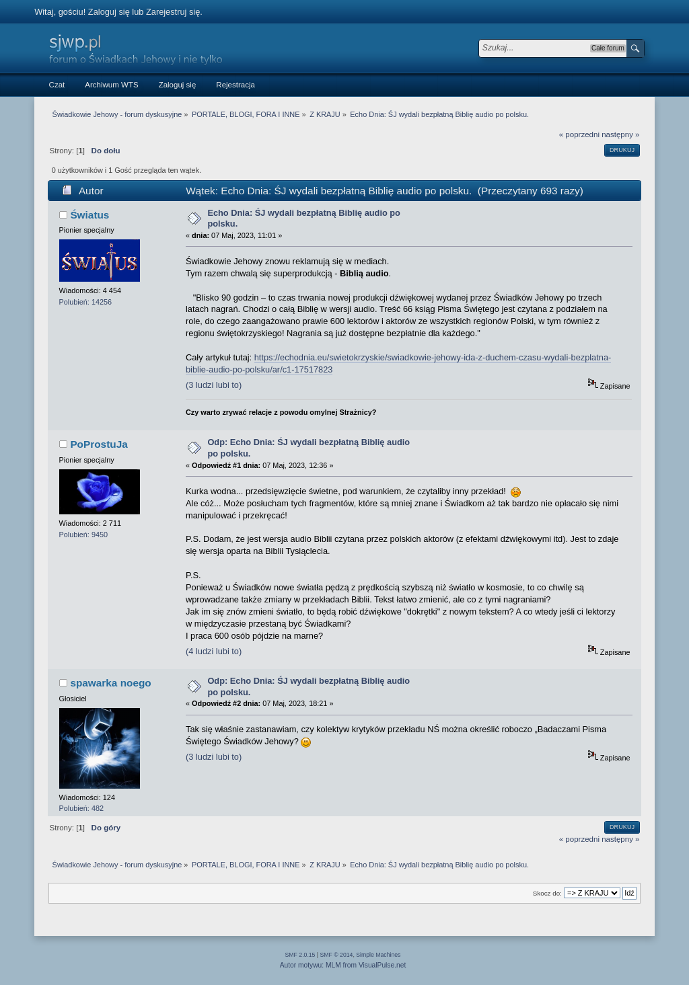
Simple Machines (378, 954)
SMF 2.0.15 (300, 954)
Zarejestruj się (173, 12)
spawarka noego (110, 682)
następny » (620, 134)
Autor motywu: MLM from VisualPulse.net (343, 965)
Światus (89, 215)
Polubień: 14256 (85, 302)
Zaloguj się (109, 12)
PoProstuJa (98, 444)
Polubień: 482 (81, 808)
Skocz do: (547, 893)
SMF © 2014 (336, 954)
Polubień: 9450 (83, 534)
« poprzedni (579, 134)
